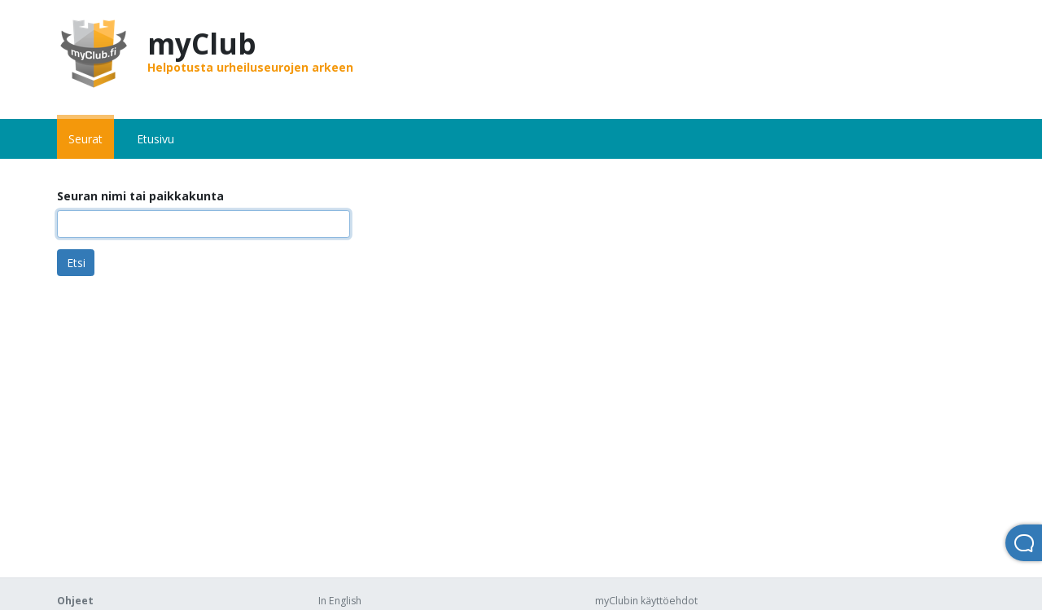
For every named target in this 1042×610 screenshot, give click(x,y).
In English (339, 601)
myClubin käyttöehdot (646, 601)
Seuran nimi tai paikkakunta (140, 196)
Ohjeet (75, 601)
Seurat (85, 139)
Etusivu (155, 139)
